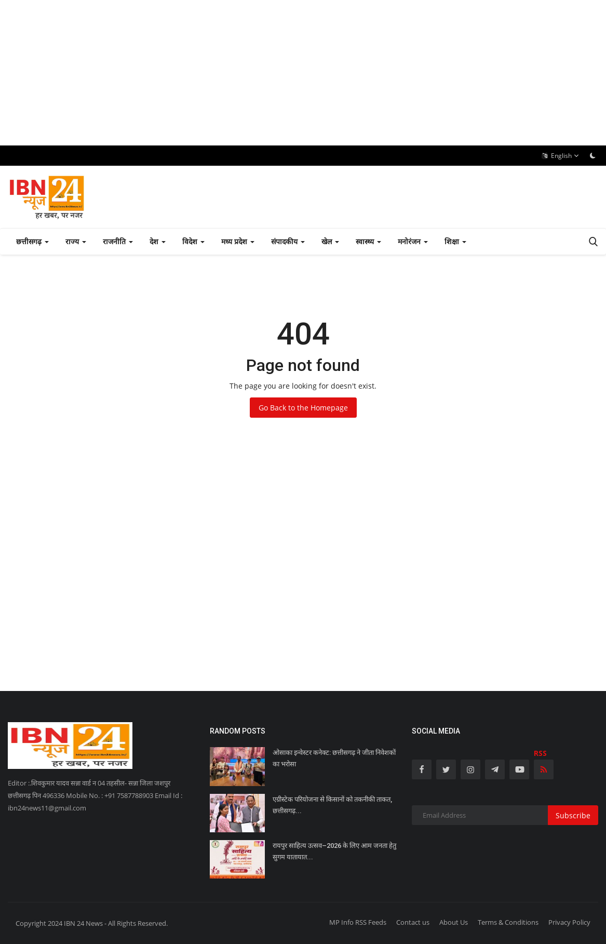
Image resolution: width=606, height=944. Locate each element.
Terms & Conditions (508, 922)
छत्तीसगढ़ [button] (32, 241)
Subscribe (573, 815)
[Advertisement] (303, 72)
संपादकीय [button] (288, 241)
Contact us (412, 922)
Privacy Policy (569, 922)
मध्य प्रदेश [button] (237, 241)
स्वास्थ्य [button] (368, 241)
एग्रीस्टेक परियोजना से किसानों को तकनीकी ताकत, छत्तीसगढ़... (332, 805)
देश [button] (158, 241)
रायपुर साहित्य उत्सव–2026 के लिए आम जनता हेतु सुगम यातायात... (334, 851)
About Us (453, 922)
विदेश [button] (193, 241)
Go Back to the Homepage (303, 408)
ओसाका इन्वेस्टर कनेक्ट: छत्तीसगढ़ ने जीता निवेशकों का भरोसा (334, 758)
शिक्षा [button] (455, 241)
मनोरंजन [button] (413, 241)
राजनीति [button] (118, 241)
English (561, 156)
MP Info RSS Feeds (357, 922)
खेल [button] (330, 241)
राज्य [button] (75, 241)
